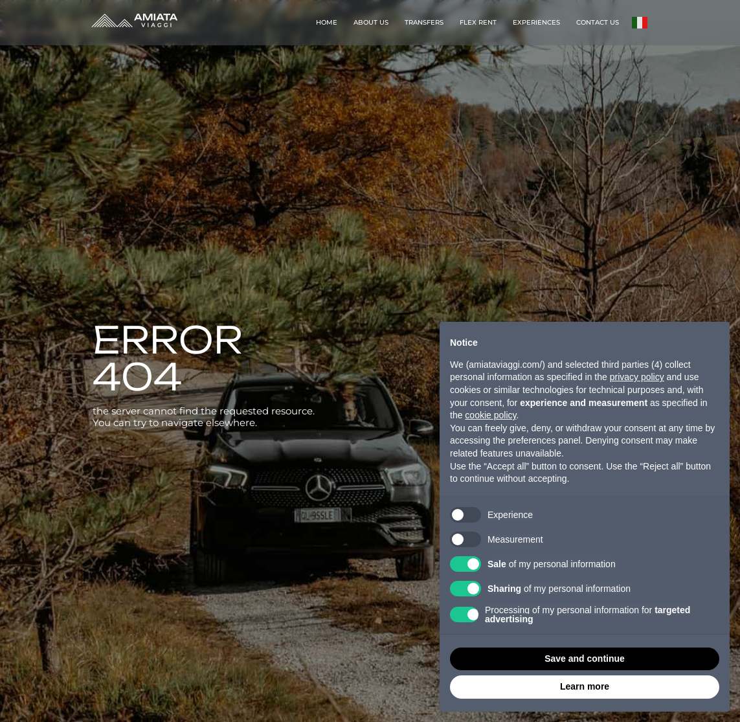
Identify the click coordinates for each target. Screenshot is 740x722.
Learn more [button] (584, 686)
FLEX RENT (478, 22)
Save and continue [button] (584, 658)
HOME (326, 22)
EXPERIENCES (536, 22)
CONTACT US (597, 22)
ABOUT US (370, 22)
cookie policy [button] (490, 415)
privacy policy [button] (637, 377)
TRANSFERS (424, 22)
